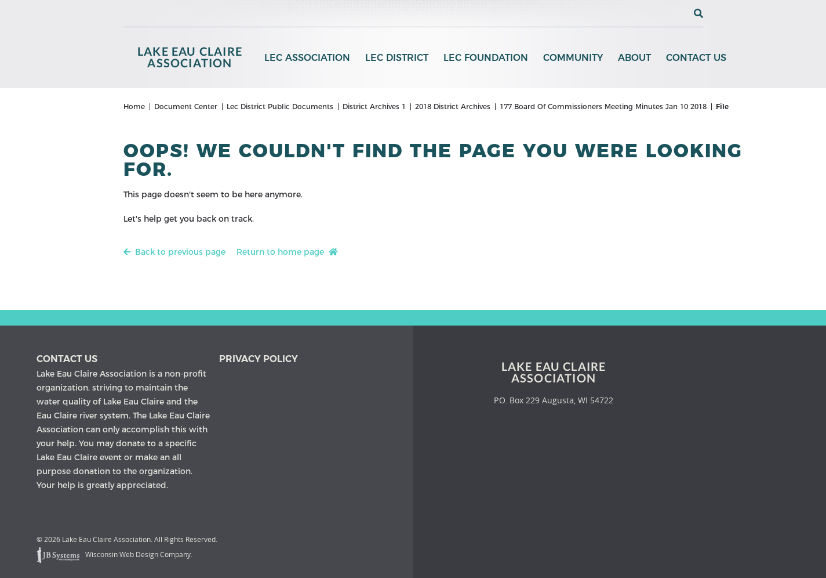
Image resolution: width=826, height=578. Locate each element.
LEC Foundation (485, 57)
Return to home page (287, 252)
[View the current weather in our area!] (679, 13)
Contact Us (696, 57)
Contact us (67, 358)
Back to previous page (174, 252)
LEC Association (307, 57)
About (634, 57)
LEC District (396, 57)
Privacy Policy (258, 358)
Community (573, 57)
